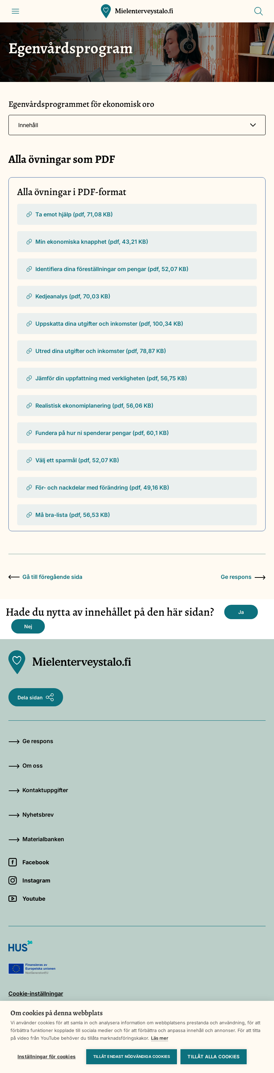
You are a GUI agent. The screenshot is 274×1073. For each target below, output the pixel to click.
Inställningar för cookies (47, 1056)
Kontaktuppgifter (38, 790)
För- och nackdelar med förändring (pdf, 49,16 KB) (97, 487)
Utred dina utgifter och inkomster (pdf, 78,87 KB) (96, 350)
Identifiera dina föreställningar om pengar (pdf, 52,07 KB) (107, 268)
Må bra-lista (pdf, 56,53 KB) (68, 514)
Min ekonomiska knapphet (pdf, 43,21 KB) (87, 241)
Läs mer (159, 1038)
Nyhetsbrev (31, 814)
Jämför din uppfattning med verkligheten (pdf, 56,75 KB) (106, 378)
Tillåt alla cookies (213, 1056)
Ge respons (243, 576)
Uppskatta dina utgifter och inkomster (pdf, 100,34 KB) (104, 323)
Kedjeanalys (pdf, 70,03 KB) (68, 296)
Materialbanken (36, 839)
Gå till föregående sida (45, 576)
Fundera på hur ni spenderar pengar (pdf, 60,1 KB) (97, 432)
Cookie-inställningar (35, 993)
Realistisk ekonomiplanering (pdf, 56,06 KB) (89, 405)
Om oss (25, 765)
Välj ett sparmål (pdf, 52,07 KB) (72, 460)
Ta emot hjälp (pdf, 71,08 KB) (69, 214)
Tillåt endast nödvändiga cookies (131, 1056)
